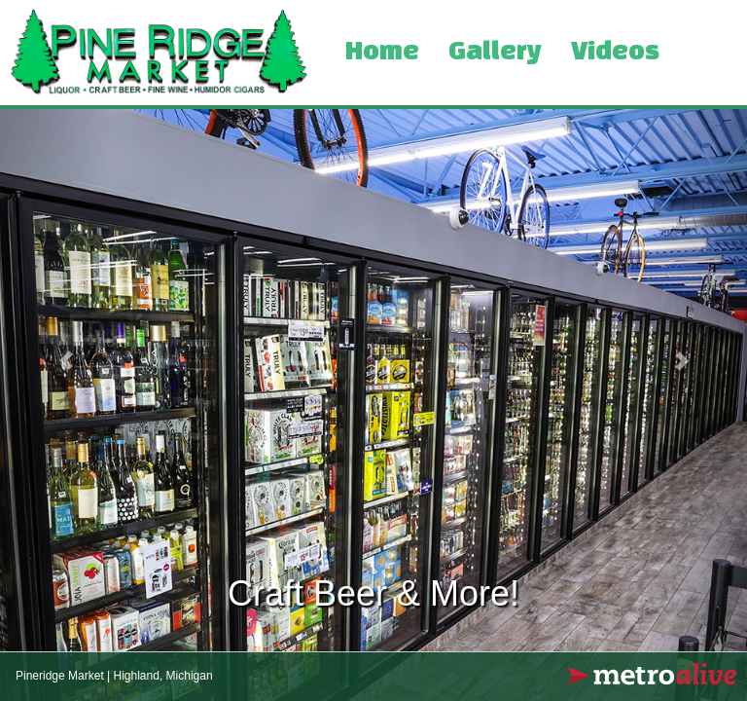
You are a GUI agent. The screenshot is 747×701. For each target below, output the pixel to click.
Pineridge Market (60, 676)
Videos (615, 52)
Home (382, 52)
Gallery (495, 52)
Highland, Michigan (163, 676)
